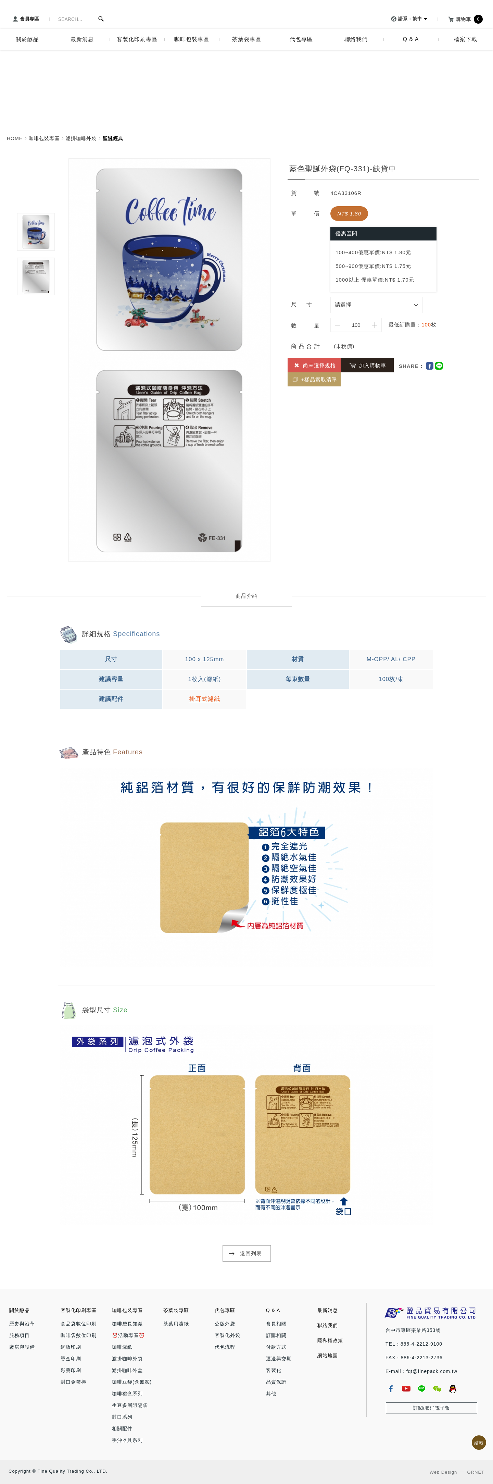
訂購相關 (276, 1335)
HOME (15, 138)
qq (452, 1389)
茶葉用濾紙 (176, 1323)
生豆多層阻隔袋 (130, 1405)
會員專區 (24, 19)
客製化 (273, 1370)
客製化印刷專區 (79, 1310)
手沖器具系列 (127, 1440)
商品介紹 (246, 596)
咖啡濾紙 (122, 1347)
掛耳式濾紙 (204, 699)
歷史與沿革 (22, 1323)
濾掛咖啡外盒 (127, 1370)
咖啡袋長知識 (127, 1323)
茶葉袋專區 (176, 1310)
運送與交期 (279, 1358)
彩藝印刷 (71, 1370)
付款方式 (276, 1347)
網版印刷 (71, 1347)
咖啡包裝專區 (44, 138)
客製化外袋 (227, 1335)
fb (390, 1389)
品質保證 (276, 1382)
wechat (437, 1389)
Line (439, 366)
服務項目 (19, 1335)
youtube (406, 1389)
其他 (271, 1393)
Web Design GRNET (457, 1472)
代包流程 (225, 1347)
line (421, 1389)
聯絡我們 (327, 1325)
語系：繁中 (405, 19)
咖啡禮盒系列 (127, 1393)
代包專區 (225, 1310)
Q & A (273, 1310)
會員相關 (276, 1323)
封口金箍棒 (73, 1382)
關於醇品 (19, 1310)
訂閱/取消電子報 (432, 1408)
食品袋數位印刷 (79, 1323)
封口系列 (122, 1417)
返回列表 (251, 1253)
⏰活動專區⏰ (128, 1335)
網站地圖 (327, 1355)
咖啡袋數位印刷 (79, 1335)
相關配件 (122, 1428)
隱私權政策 (330, 1340)
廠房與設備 (22, 1347)
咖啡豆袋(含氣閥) (132, 1382)
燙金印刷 (71, 1358)
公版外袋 (225, 1323)
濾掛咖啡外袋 (81, 138)
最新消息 (327, 1310)
